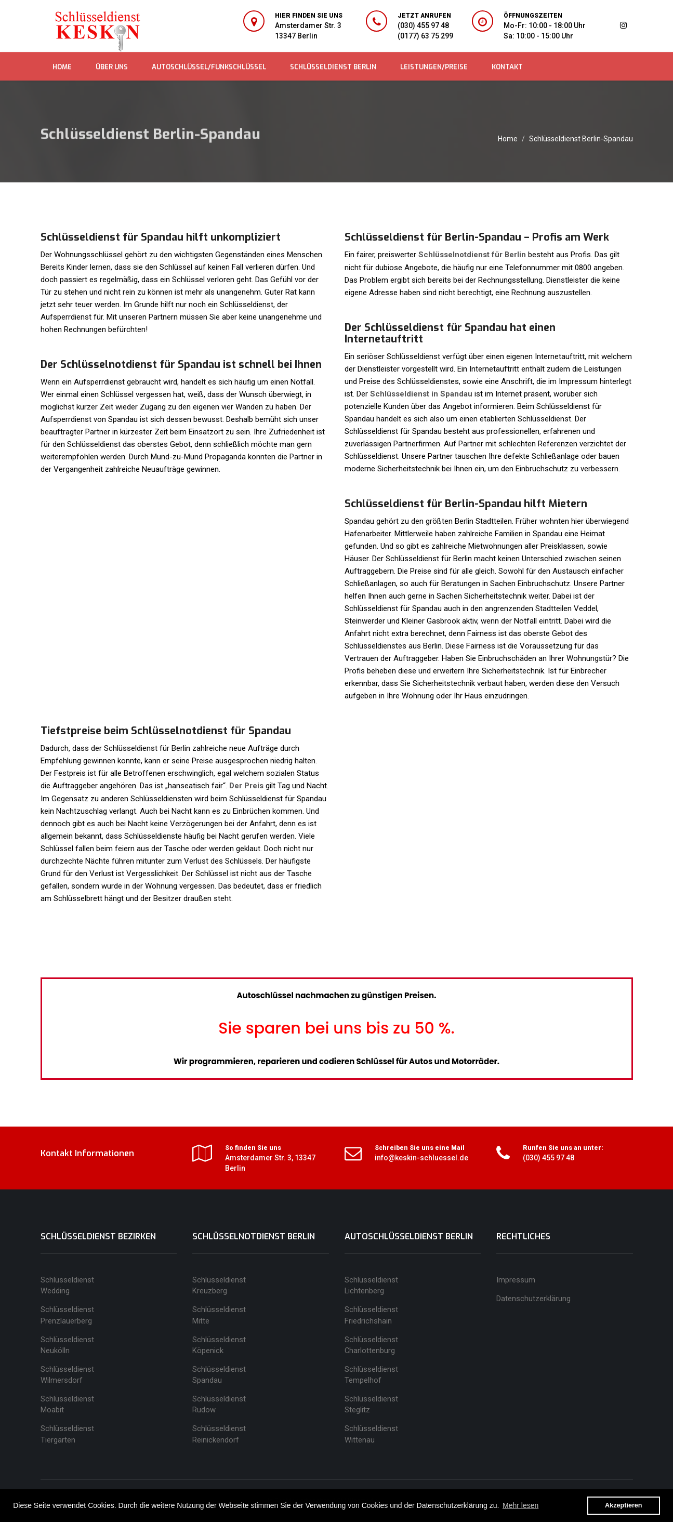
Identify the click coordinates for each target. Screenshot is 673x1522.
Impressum (515, 1278)
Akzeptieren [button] (623, 1505)
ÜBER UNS (112, 66)
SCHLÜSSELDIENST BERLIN (333, 66)
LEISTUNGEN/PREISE (434, 66)
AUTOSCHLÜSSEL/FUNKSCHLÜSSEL (209, 66)
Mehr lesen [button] (520, 1505)
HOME (62, 66)
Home (508, 139)
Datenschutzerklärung (533, 1297)
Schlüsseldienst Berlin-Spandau (581, 139)
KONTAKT (507, 66)
